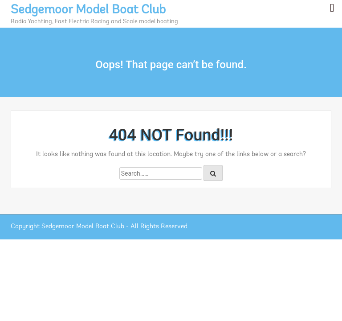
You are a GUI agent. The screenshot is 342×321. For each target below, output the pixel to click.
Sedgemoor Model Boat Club (88, 10)
